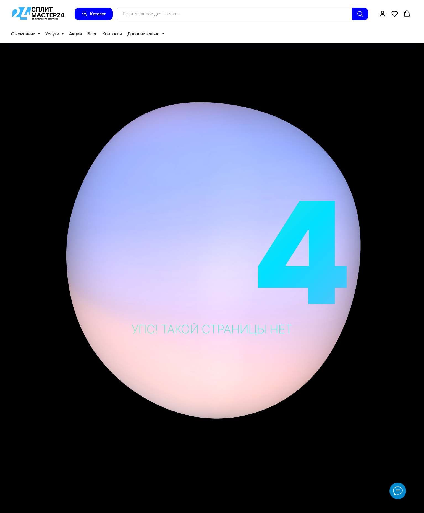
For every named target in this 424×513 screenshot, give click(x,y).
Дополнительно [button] (144, 34)
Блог (92, 34)
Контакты (112, 34)
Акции (75, 34)
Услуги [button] (52, 34)
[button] (382, 13)
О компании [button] (23, 34)
